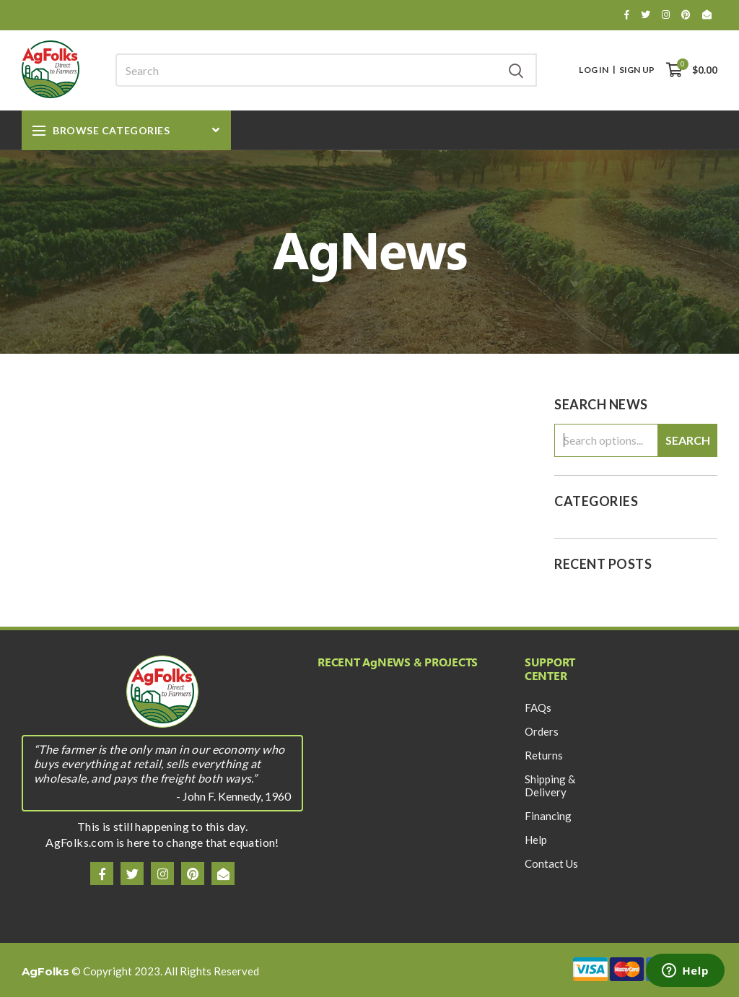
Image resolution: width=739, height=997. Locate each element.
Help (536, 839)
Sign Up (637, 70)
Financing (548, 815)
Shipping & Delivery (550, 785)
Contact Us (551, 863)
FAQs (538, 707)
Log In (593, 70)
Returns (544, 755)
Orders (542, 731)
